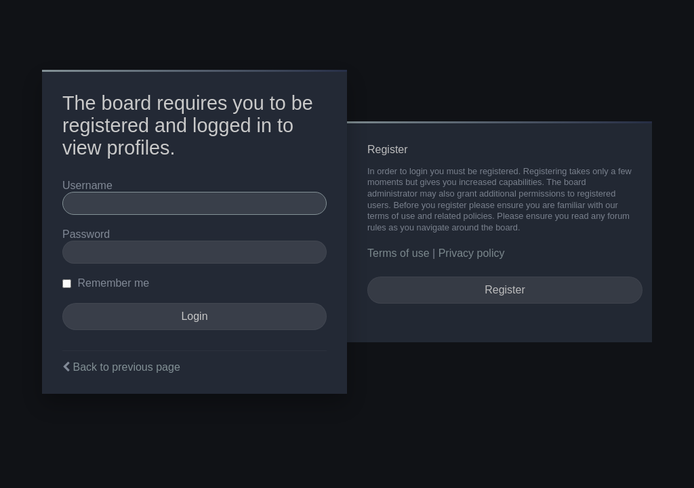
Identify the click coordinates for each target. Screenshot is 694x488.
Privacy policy (471, 253)
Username (87, 185)
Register (505, 290)
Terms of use (398, 253)
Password (86, 234)
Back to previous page (126, 367)
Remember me (105, 283)
